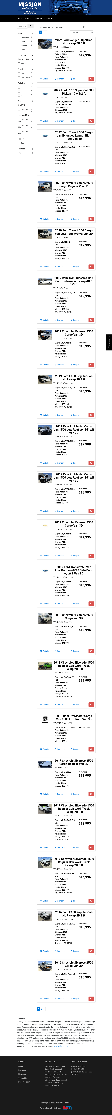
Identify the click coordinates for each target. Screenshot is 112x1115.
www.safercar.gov (60, 1046)
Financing (38, 19)
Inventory (28, 19)
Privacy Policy (24, 1082)
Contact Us (48, 19)
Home (20, 19)
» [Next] (44, 1009)
